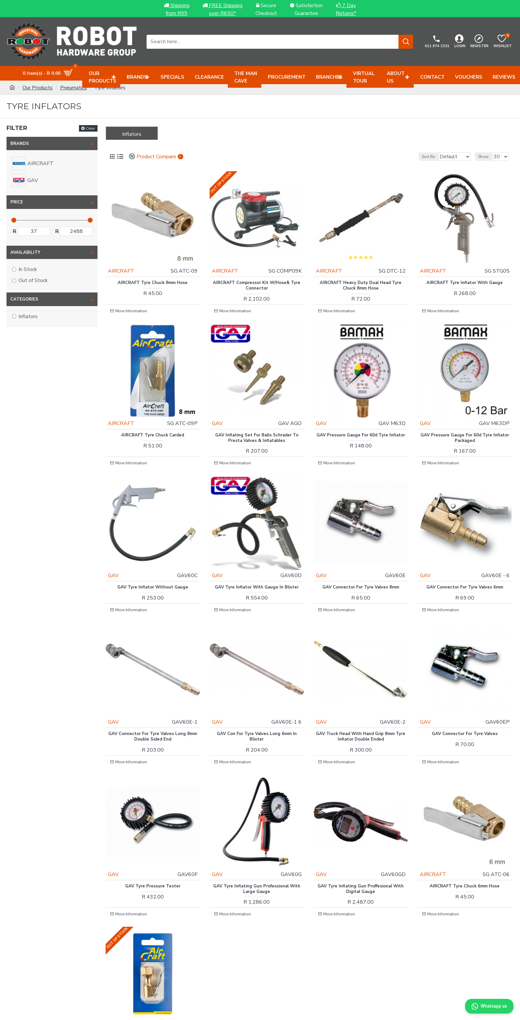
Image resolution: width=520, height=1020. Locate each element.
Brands (19, 144)
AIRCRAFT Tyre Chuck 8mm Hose (153, 273)
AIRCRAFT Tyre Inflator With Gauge (464, 273)
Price (16, 202)
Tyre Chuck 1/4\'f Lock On (153, 964)
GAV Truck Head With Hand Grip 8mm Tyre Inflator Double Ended (360, 688)
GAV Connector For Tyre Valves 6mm (464, 552)
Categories (24, 299)
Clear (90, 128)
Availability (25, 252)
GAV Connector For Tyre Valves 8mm (360, 552)
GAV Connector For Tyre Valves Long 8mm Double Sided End (152, 688)
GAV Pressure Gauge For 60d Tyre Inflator (360, 415)
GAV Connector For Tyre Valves (465, 686)
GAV (222, 400)
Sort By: (421, 156)
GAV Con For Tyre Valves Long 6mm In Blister (257, 688)
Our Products (37, 87)
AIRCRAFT (126, 261)
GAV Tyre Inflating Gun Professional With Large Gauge (256, 827)
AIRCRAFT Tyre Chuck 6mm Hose (465, 825)
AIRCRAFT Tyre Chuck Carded (152, 412)
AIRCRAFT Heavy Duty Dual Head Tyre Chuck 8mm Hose (360, 275)
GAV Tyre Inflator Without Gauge (152, 552)
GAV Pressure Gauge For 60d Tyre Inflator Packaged (464, 415)
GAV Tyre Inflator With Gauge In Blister (257, 552)
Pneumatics (73, 87)
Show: (486, 156)
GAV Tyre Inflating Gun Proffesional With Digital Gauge (360, 827)
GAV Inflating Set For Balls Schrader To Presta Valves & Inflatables (256, 415)
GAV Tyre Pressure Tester (152, 825)
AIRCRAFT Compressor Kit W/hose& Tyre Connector (256, 275)
